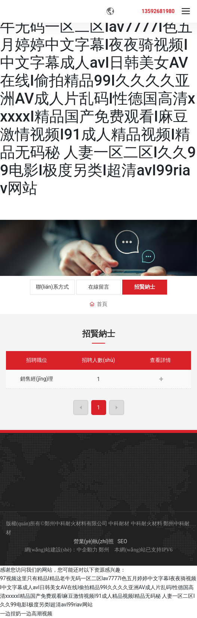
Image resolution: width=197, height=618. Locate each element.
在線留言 (98, 287)
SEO (122, 541)
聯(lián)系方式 (52, 287)
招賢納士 (144, 287)
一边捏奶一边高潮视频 (26, 614)
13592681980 (158, 11)
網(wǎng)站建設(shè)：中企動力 (61, 550)
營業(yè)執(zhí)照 (94, 541)
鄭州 (104, 550)
